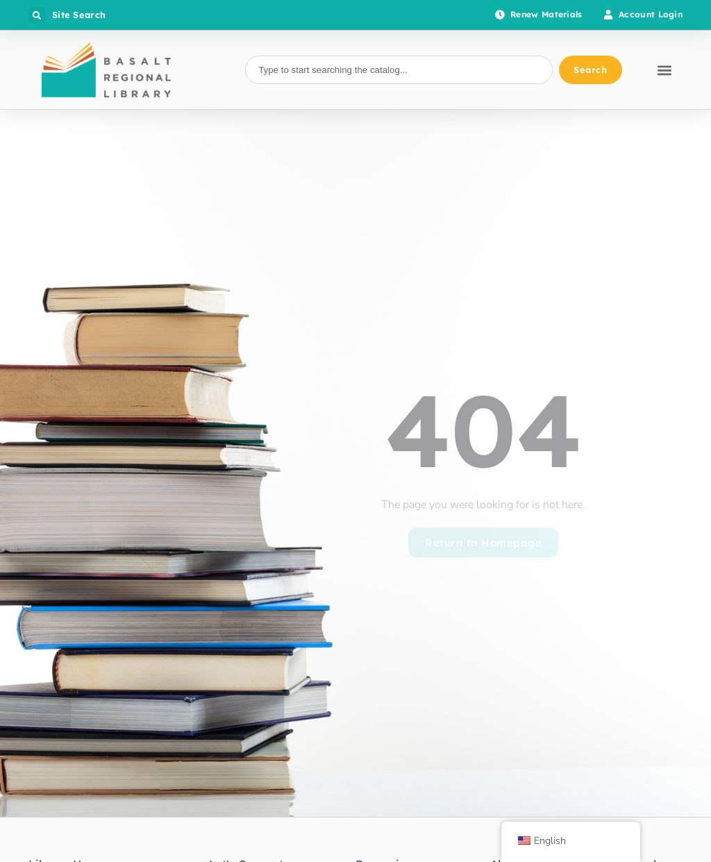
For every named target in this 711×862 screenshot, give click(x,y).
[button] (36, 15)
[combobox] (398, 70)
